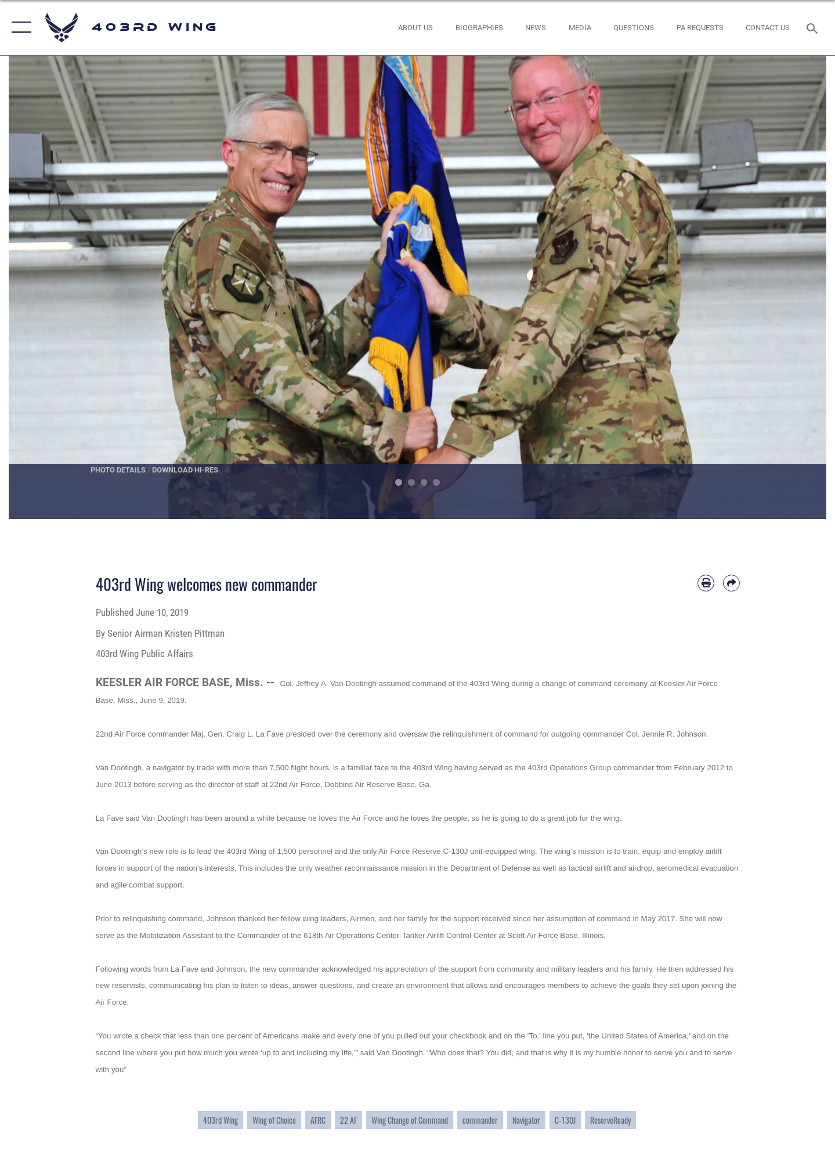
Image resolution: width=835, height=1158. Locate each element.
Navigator (526, 1120)
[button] (19, 27)
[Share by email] (731, 583)
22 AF (348, 1120)
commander (480, 1120)
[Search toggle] (814, 27)
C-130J (565, 1120)
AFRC (318, 1120)
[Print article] (705, 583)
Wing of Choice (274, 1120)
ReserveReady (610, 1120)
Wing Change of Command (409, 1120)
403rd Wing (220, 1120)
